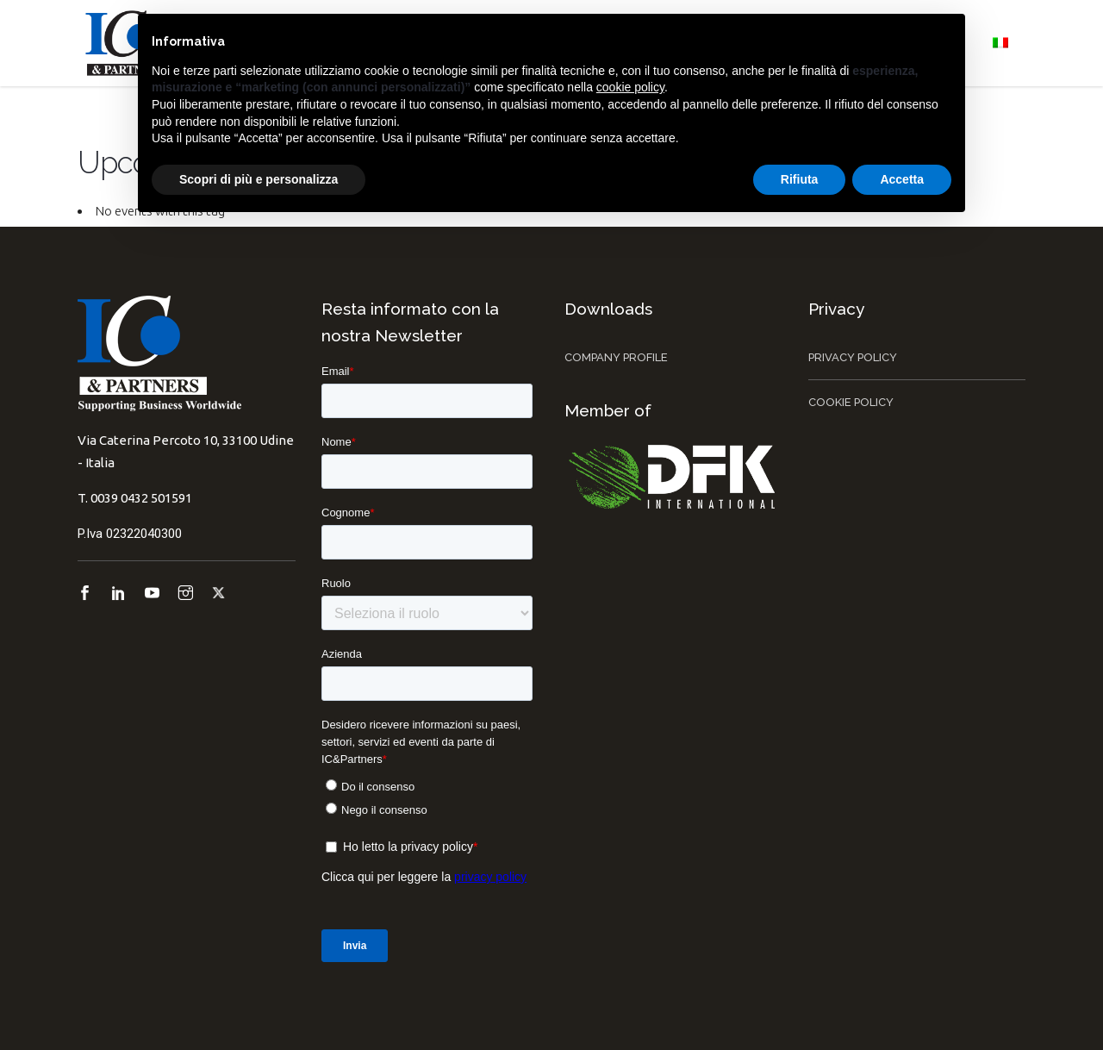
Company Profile (616, 357)
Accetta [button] (902, 179)
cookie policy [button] (630, 87)
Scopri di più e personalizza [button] (258, 179)
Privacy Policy (852, 357)
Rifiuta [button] (800, 179)
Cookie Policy (851, 402)
